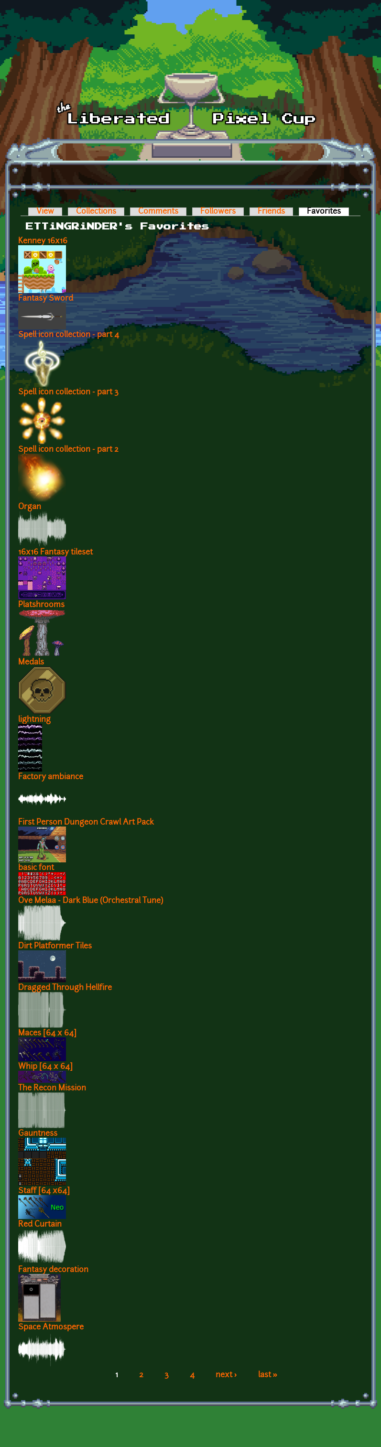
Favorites (328, 212)
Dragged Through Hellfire (65, 988)
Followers (218, 212)
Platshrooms (41, 605)
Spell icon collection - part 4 (68, 335)
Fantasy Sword (45, 299)
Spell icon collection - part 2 (68, 450)
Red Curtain (40, 1225)
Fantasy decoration (53, 1270)
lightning (34, 720)
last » (268, 1375)
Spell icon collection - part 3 (68, 392)
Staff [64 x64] (44, 1191)
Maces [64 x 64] (47, 1033)
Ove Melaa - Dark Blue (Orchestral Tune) (90, 901)
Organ (29, 507)
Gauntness (37, 1134)
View (45, 212)
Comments (158, 212)
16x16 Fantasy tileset (55, 552)
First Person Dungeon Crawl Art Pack (86, 823)
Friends (271, 212)
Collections (96, 212)
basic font (36, 868)
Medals (31, 662)
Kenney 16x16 (42, 241)
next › (226, 1375)
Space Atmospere (51, 1327)
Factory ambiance (50, 777)
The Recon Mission (52, 1088)
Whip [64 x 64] (45, 1067)
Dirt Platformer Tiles (55, 946)
